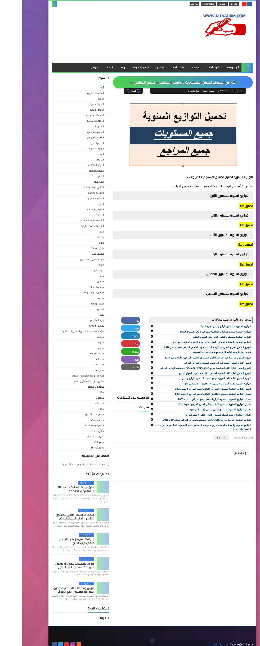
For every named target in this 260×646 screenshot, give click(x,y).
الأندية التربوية (75, 109)
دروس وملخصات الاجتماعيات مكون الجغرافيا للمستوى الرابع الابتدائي (51, 589)
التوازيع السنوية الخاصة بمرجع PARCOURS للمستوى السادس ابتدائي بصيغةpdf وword (185, 420)
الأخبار (79, 98)
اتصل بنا (211, 4)
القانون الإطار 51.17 (72, 187)
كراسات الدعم (75, 320)
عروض (78, 265)
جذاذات (78, 237)
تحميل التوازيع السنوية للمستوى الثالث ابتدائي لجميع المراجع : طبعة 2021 (192, 404)
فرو (80, 276)
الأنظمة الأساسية (73, 121)
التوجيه (78, 154)
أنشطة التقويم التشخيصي (69, 220)
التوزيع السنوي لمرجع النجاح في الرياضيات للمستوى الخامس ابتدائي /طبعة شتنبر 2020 (185, 347)
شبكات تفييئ (75, 254)
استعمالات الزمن (73, 93)
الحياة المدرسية (74, 170)
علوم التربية (76, 270)
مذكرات (78, 359)
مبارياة (78, 337)
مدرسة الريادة (75, 353)
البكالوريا (137, 67)
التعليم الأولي (75, 143)
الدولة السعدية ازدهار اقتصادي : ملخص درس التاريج (53, 541)
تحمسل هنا (222, 244)
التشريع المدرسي (73, 132)
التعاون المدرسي (73, 137)
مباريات (78, 342)
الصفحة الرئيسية (186, 91)
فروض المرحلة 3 (73, 287)
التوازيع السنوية (118, 67)
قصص (78, 309)
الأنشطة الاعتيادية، (72, 115)
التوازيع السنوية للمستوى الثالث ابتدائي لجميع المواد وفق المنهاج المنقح (193, 331)
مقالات (78, 392)
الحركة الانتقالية (74, 165)
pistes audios (75, 447)
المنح (79, 204)
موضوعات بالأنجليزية (71, 414)
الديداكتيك (76, 182)
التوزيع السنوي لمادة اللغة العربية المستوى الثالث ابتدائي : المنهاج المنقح (192, 373)
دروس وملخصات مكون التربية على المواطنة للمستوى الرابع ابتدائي (52, 565)
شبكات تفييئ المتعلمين (70, 259)
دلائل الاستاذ (75, 248)
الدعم (79, 176)
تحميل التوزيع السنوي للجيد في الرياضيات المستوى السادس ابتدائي (195, 362)
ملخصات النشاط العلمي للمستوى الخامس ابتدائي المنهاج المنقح (52, 516)
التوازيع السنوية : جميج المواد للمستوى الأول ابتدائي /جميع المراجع (196, 414)
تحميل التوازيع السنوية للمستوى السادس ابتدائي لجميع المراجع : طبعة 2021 (191, 388)
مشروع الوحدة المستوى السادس (65, 375)
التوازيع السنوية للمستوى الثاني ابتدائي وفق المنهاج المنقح (200, 336)
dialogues (77, 442)
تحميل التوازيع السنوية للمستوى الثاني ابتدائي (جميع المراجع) (198, 409)
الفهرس (200, 4)
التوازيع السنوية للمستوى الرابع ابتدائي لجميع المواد (203, 326)
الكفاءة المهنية (74, 193)
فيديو (79, 298)
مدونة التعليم (196, 640)
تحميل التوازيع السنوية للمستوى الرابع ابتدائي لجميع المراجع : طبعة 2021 (192, 399)
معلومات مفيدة (73, 386)
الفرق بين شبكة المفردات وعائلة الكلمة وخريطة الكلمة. (53, 489)
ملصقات (77, 403)
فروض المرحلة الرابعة (71, 292)
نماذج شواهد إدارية (72, 425)
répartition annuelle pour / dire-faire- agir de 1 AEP (200, 352)
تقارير (79, 231)
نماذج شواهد (75, 420)
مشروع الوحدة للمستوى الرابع (67, 381)
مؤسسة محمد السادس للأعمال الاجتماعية (60, 331)
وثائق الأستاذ (191, 67)
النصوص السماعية (72, 209)
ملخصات (77, 398)
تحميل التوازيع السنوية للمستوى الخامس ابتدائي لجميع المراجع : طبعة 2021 (191, 394)
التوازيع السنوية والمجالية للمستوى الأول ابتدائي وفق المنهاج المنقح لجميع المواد (189, 342)
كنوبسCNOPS (74, 326)
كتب (79, 314)
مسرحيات (77, 370)
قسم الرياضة (75, 303)
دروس (72, 67)
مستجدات (173, 67)
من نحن (172, 4)
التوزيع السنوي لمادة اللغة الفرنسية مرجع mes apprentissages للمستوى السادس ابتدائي (183, 368)
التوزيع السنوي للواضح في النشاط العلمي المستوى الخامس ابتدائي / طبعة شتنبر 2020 (185, 357)
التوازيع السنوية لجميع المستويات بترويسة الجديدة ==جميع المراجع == (194, 383)
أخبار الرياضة (211, 67)
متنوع (79, 348)
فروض (100, 67)
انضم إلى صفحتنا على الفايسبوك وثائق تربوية (61, 465)
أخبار (79, 87)
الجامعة (78, 159)
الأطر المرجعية (75, 104)
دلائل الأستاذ (155, 67)
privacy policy (186, 4)
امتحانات (86, 67)
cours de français (73, 436)
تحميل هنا (223, 206)
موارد (79, 409)
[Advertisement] (93, 35)
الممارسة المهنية (73, 198)
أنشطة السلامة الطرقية (70, 226)
